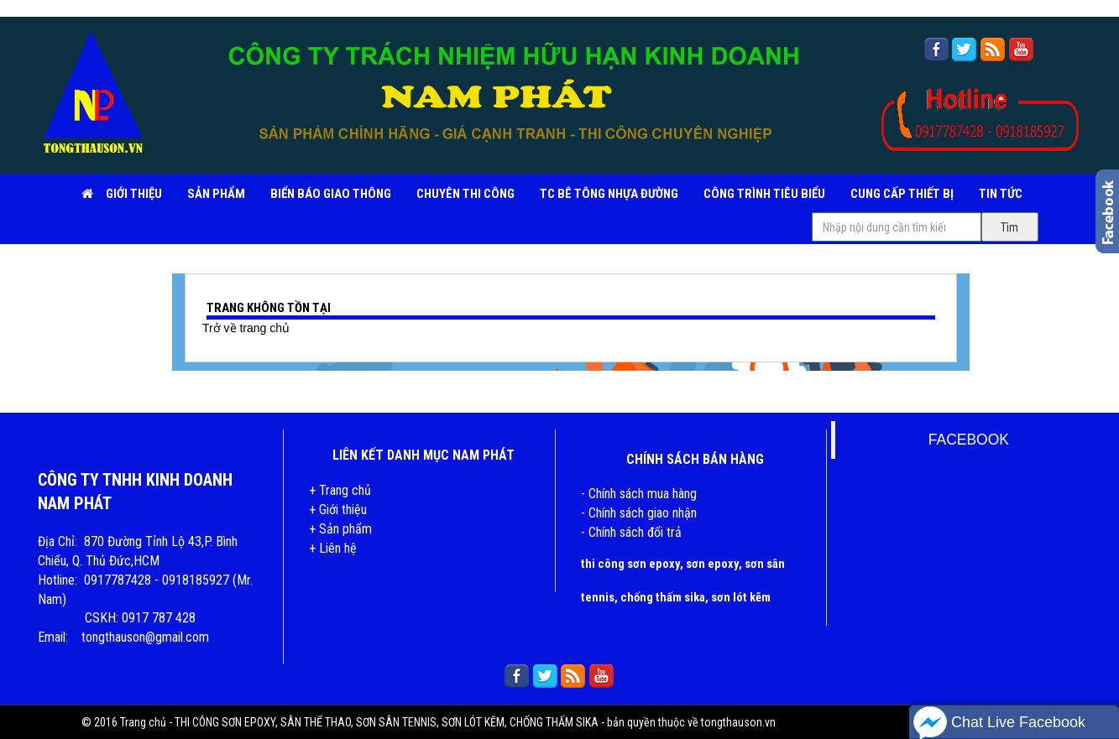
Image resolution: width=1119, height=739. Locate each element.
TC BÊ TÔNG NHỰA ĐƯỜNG (609, 193)
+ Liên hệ (333, 548)
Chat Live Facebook (999, 722)
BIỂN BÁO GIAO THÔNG (330, 193)
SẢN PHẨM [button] (216, 193)
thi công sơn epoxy (630, 563)
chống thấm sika (662, 597)
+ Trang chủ (340, 490)
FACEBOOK (968, 439)
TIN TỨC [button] (1000, 193)
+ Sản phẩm (340, 529)
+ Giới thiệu (338, 510)
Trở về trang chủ (246, 328)
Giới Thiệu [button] (134, 193)
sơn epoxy (712, 563)
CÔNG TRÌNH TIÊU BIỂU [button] (764, 193)
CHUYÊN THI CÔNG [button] (465, 193)
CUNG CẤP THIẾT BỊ (902, 193)
